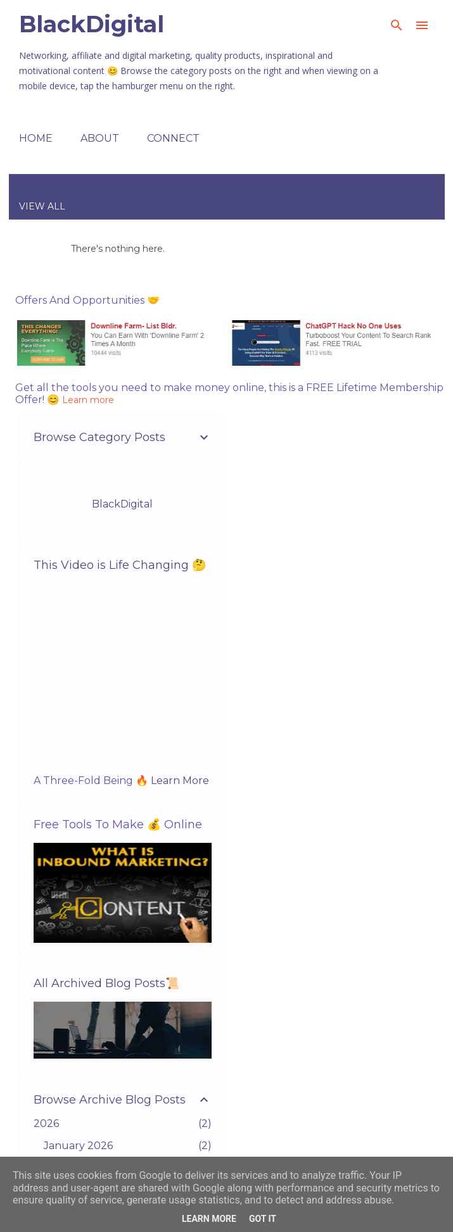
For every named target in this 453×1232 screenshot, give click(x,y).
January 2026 (78, 1146)
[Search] (396, 25)
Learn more (88, 400)
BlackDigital (91, 24)
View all (42, 206)
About (99, 138)
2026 (46, 1123)
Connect (173, 138)
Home (36, 138)
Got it (262, 1219)
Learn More (180, 781)
